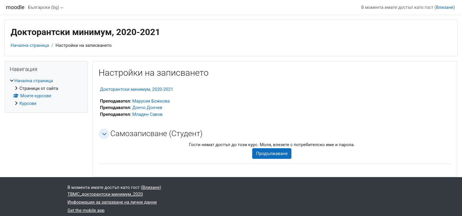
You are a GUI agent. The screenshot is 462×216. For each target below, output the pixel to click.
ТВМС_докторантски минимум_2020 (105, 194)
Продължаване (272, 153)
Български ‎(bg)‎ (43, 7)
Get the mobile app (86, 210)
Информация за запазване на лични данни (112, 202)
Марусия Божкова (151, 101)
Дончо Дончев (147, 107)
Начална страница (30, 45)
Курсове (28, 103)
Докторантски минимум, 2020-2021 (136, 89)
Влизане (444, 7)
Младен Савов (147, 114)
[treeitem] (46, 92)
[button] (104, 133)
